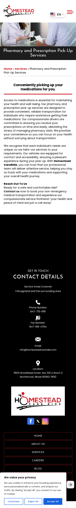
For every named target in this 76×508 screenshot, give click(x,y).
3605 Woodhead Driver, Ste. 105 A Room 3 (38, 375)
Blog (38, 468)
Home (8, 69)
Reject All (33, 501)
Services (21, 69)
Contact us (11, 191)
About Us (38, 444)
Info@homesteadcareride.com (38, 350)
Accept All (53, 501)
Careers (38, 460)
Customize (13, 501)
